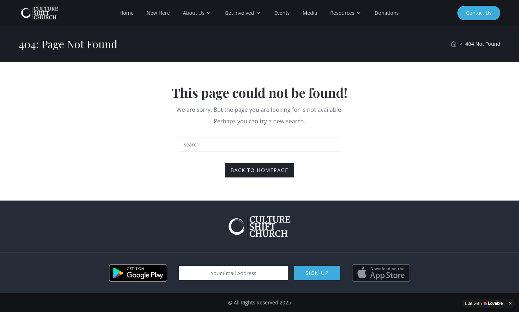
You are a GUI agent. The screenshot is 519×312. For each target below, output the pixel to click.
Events (282, 12)
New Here (158, 12)
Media (310, 12)
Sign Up (317, 272)
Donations (386, 12)
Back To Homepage (259, 170)
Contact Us (479, 12)
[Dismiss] (510, 303)
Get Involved (243, 12)
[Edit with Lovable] (484, 303)
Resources (345, 12)
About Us (197, 12)
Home (126, 12)
